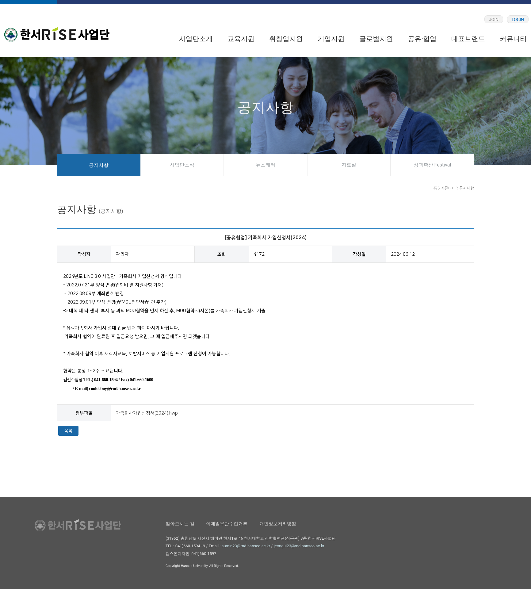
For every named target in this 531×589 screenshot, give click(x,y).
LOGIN (518, 19)
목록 (68, 430)
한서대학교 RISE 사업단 (56, 34)
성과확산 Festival (432, 165)
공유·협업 (422, 39)
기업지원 (331, 39)
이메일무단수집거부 (226, 523)
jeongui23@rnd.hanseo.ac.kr (299, 546)
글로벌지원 (376, 39)
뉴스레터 (265, 165)
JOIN (494, 19)
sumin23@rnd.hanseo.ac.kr (246, 546)
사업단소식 (182, 165)
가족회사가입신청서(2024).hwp (147, 413)
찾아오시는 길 (180, 523)
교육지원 (240, 39)
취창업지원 (286, 39)
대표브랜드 (468, 39)
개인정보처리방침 (277, 523)
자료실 (349, 165)
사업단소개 (196, 39)
